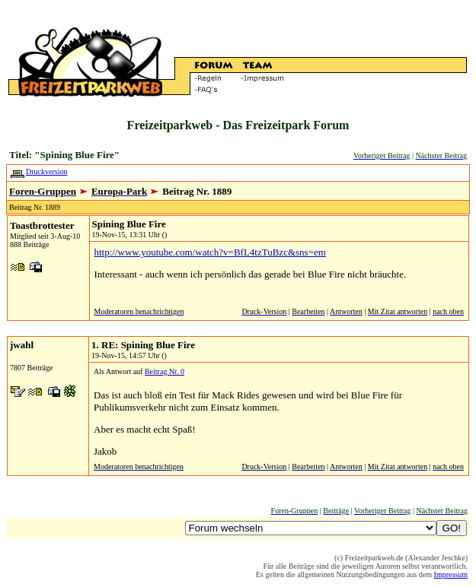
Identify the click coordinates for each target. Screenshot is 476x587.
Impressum (451, 574)
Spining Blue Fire (129, 224)
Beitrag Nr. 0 (164, 371)
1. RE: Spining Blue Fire (143, 345)
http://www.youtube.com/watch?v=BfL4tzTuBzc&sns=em (210, 252)
